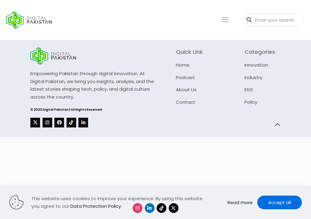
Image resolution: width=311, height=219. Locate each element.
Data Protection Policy (95, 206)
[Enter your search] (273, 20)
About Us (186, 89)
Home (183, 65)
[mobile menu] (225, 20)
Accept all (279, 202)
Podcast (185, 77)
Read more (240, 202)
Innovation (256, 65)
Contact (185, 102)
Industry (253, 77)
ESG (248, 89)
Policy (250, 102)
